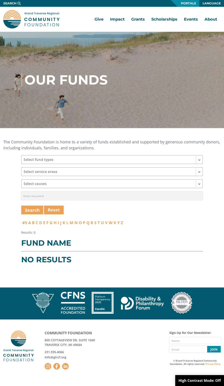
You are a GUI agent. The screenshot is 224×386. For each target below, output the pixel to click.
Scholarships (164, 19)
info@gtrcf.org (55, 357)
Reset (54, 210)
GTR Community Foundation (31, 19)
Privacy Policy (212, 363)
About (211, 19)
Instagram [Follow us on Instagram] (48, 366)
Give (98, 19)
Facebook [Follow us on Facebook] (56, 366)
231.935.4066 (54, 352)
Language (212, 3)
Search (9, 3)
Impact (117, 19)
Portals (188, 3)
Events (191, 19)
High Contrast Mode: (199, 380)
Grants (138, 19)
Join (213, 349)
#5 (24, 222)
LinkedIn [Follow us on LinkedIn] (65, 366)
